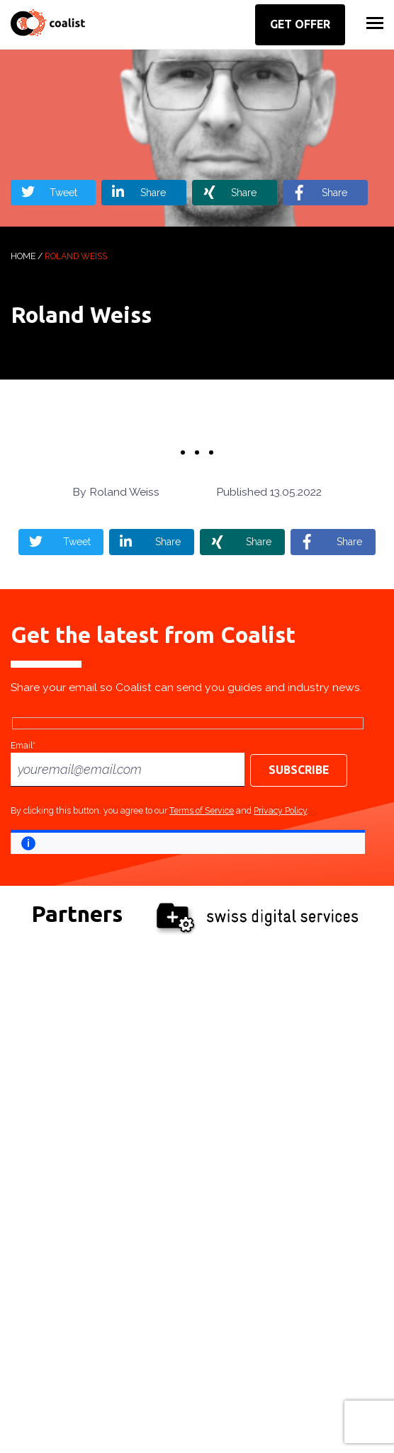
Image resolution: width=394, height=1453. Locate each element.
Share (153, 192)
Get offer (300, 24)
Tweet (63, 192)
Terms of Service (201, 810)
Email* (23, 745)
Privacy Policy (280, 810)
